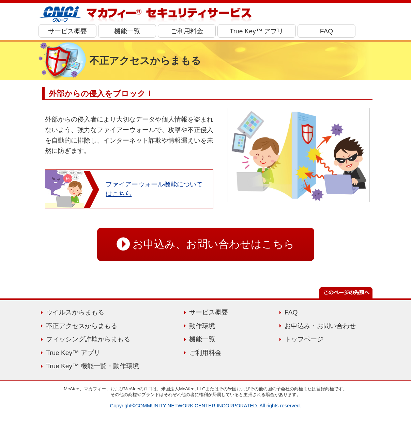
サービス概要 (67, 31)
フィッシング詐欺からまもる (88, 339)
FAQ (326, 31)
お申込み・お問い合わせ (320, 325)
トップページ (304, 339)
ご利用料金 (187, 31)
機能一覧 (127, 31)
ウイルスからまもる (75, 312)
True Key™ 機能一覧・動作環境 (92, 366)
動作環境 (202, 325)
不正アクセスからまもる (81, 325)
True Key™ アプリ (257, 31)
